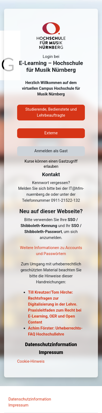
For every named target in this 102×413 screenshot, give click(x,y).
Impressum (18, 405)
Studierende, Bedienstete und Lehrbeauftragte (51, 112)
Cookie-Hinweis (31, 361)
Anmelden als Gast (50, 150)
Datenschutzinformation (29, 399)
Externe (51, 133)
